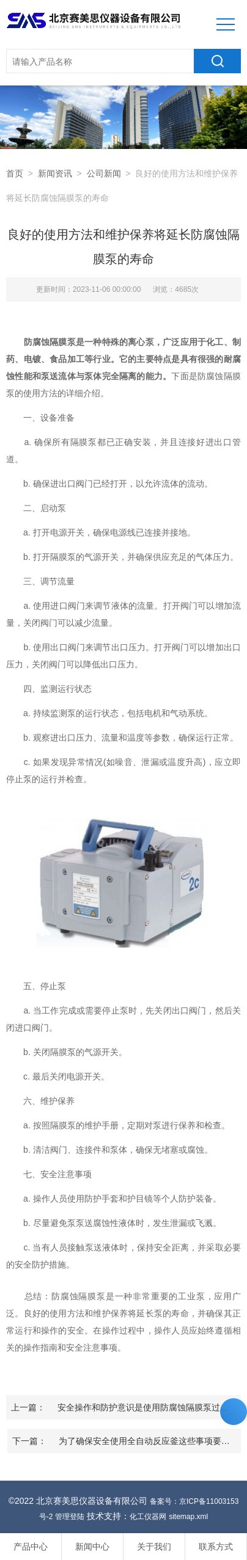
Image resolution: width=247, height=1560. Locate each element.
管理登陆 (69, 1516)
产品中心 (30, 1546)
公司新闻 (104, 173)
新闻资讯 (55, 173)
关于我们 (154, 1546)
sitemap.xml (188, 1516)
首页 (14, 173)
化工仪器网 (148, 1516)
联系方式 (216, 1546)
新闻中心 (92, 1546)
